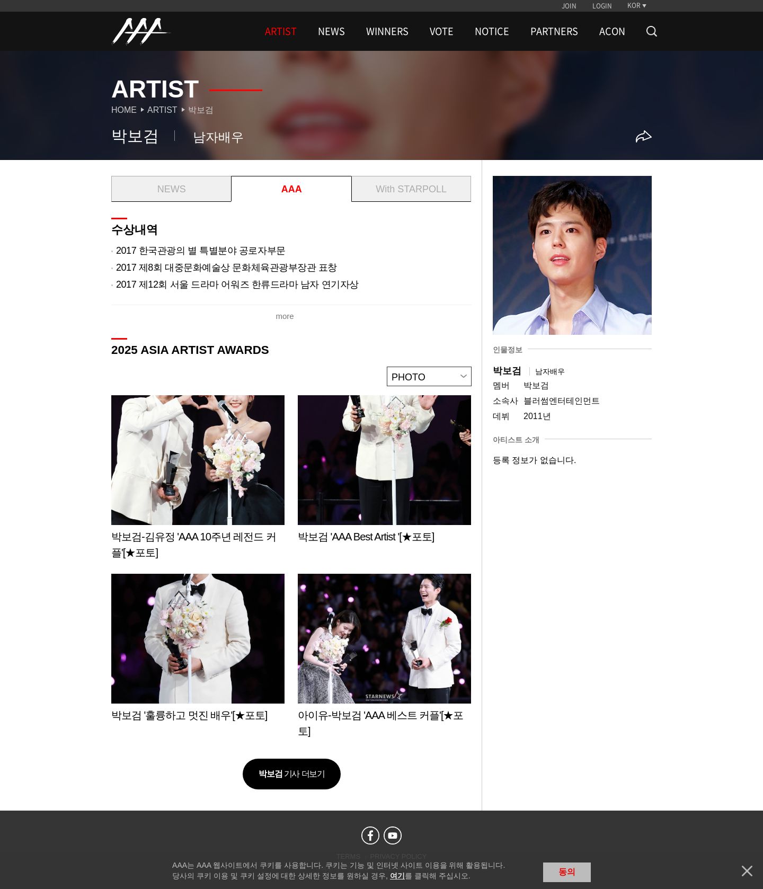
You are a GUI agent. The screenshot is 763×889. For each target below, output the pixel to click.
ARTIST (281, 31)
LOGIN (602, 6)
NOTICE (492, 31)
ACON (612, 31)
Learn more (198, 480)
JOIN (569, 6)
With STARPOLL (411, 189)
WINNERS (387, 31)
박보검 (201, 109)
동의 (566, 871)
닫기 (747, 871)
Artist (162, 109)
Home (124, 109)
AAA (291, 189)
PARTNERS (554, 31)
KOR (634, 5)
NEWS (331, 31)
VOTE (442, 31)
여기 (397, 876)
